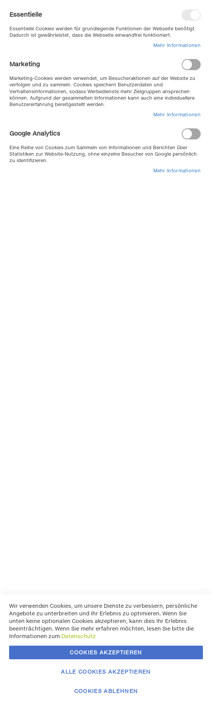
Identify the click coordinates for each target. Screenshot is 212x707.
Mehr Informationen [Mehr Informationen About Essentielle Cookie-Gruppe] (177, 45)
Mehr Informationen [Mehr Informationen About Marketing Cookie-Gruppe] (177, 114)
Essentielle (191, 14)
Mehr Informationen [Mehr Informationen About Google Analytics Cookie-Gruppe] (177, 170)
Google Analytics (191, 133)
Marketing (191, 64)
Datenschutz (78, 636)
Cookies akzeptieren (106, 652)
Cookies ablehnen (106, 691)
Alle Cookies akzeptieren (106, 671)
